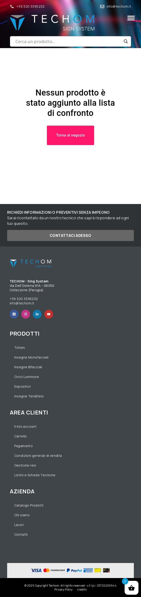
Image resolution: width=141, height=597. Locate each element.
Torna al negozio (70, 135)
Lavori (19, 525)
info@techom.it (119, 6)
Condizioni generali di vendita (38, 455)
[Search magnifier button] (126, 41)
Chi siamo (22, 515)
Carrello (20, 436)
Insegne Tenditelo (29, 396)
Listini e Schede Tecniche (35, 475)
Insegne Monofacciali (31, 357)
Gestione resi (25, 465)
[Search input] (68, 41)
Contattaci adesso (70, 235)
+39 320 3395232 (30, 6)
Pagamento (23, 446)
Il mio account (25, 426)
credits (82, 589)
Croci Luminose (26, 376)
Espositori (22, 386)
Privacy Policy (63, 589)
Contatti (21, 534)
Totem (19, 347)
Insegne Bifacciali (28, 367)
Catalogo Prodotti (29, 505)
